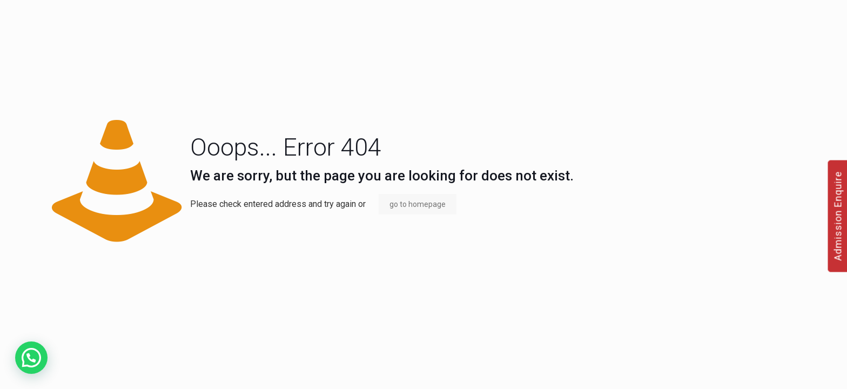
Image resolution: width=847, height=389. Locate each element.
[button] (31, 357)
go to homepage (417, 204)
